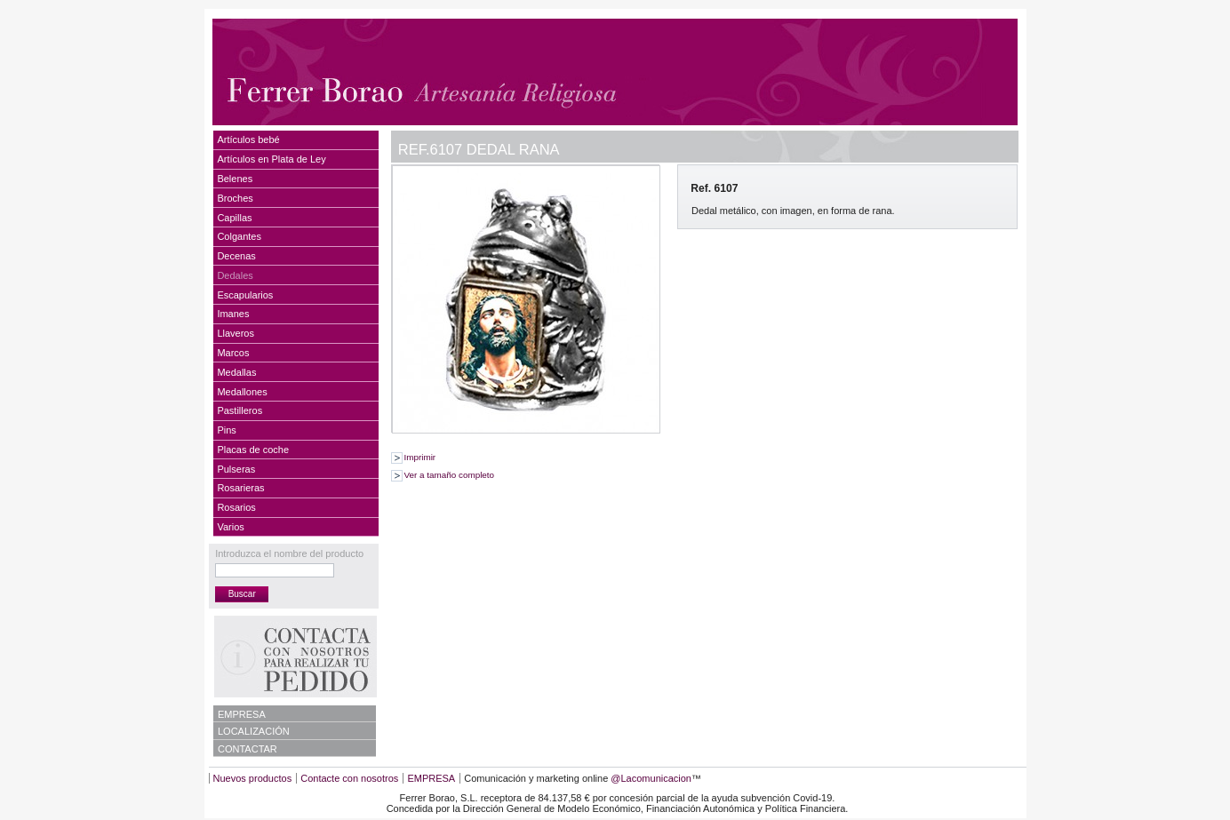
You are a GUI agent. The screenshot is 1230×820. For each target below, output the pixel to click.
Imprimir (420, 457)
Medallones (242, 391)
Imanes (233, 313)
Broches (234, 198)
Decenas (236, 256)
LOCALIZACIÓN (254, 731)
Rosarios (236, 507)
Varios (230, 526)
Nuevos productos (252, 778)
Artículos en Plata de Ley (271, 159)
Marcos (233, 352)
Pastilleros (239, 410)
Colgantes (239, 236)
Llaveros (235, 333)
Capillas (234, 217)
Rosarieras (240, 487)
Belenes (234, 178)
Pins (226, 430)
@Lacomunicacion (651, 778)
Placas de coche (253, 449)
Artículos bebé (248, 139)
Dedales (234, 275)
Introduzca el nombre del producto (289, 553)
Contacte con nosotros (349, 778)
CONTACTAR (247, 749)
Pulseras (236, 469)
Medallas (236, 372)
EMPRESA (242, 714)
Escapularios (245, 295)
